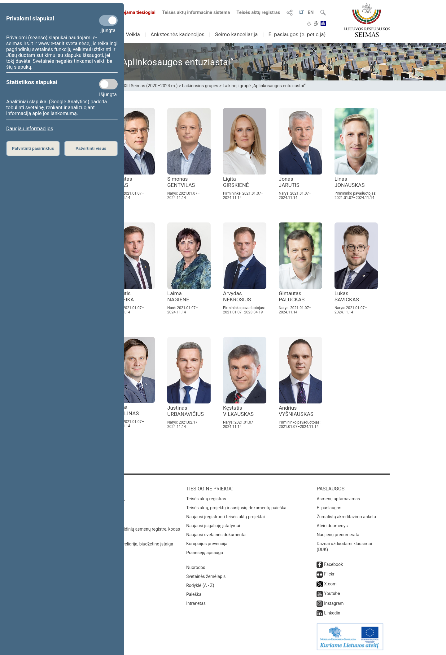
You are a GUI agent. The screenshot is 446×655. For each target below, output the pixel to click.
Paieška (193, 594)
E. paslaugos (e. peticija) (297, 34)
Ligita (236, 182)
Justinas (185, 411)
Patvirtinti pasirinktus (33, 148)
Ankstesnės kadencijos (177, 34)
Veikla (133, 34)
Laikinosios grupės (200, 85)
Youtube (332, 593)
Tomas (125, 410)
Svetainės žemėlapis (205, 576)
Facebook (333, 564)
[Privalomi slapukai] (108, 20)
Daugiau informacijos (29, 128)
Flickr (329, 573)
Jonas (289, 182)
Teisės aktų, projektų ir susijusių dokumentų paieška (236, 507)
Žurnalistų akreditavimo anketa (346, 516)
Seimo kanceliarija (236, 34)
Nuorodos (195, 567)
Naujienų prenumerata (338, 534)
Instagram (333, 603)
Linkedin (332, 612)
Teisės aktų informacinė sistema (196, 12)
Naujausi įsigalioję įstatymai (213, 525)
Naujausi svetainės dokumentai (216, 534)
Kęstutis (238, 411)
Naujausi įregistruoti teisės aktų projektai (225, 516)
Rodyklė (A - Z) (200, 585)
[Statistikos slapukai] (108, 84)
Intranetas (196, 603)
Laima (178, 296)
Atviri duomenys (332, 525)
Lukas (346, 296)
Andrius (296, 411)
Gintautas (291, 296)
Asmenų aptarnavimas (338, 498)
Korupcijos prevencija (206, 543)
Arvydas (237, 296)
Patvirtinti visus (91, 148)
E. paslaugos (329, 507)
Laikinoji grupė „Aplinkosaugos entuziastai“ (264, 85)
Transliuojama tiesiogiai (127, 12)
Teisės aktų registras (258, 12)
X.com (330, 583)
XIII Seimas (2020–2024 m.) (151, 85)
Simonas (181, 182)
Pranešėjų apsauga (204, 552)
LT (301, 12)
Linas (349, 182)
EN (311, 12)
